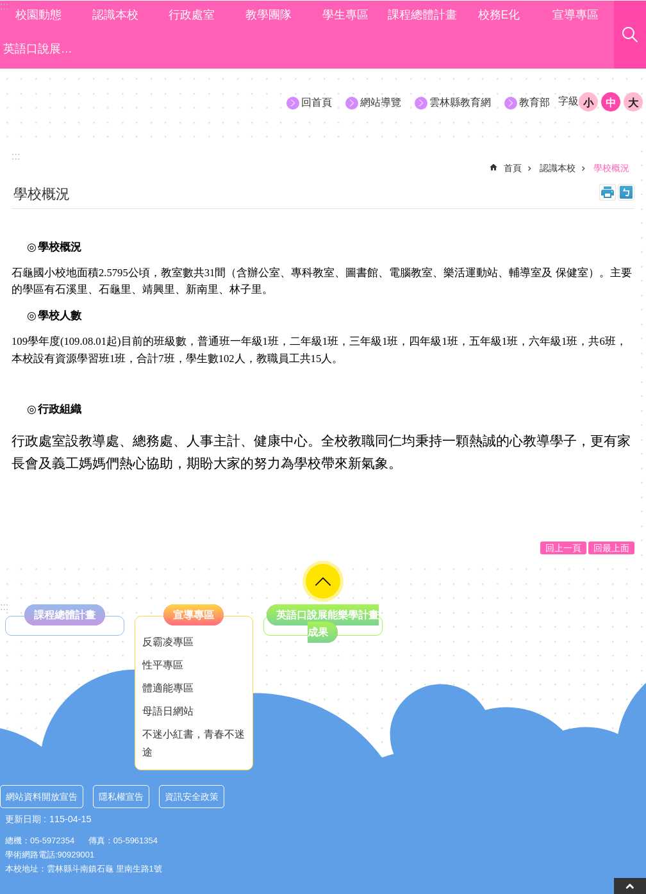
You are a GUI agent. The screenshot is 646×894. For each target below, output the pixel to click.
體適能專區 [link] (168, 688)
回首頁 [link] (316, 102)
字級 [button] (568, 100)
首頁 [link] (513, 168)
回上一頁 (563, 548)
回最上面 (611, 548)
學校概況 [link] (611, 168)
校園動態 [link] (38, 14)
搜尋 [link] (630, 35)
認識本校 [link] (115, 14)
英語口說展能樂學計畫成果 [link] (40, 48)
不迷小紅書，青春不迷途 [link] (193, 743)
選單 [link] (323, 581)
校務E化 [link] (499, 14)
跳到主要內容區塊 (6, 6)
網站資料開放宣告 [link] (42, 796)
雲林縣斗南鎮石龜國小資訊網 (116, 101)
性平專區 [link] (162, 664)
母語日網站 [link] (168, 711)
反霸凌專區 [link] (168, 641)
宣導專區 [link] (575, 14)
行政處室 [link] (192, 14)
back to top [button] (630, 886)
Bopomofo (626, 192)
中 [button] (611, 102)
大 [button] (633, 102)
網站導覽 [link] (380, 102)
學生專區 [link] (345, 14)
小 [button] (588, 102)
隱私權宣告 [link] (121, 796)
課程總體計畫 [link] (422, 14)
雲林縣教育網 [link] (460, 102)
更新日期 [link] (23, 819)
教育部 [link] (534, 102)
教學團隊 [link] (268, 14)
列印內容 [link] (607, 192)
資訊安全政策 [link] (192, 796)
